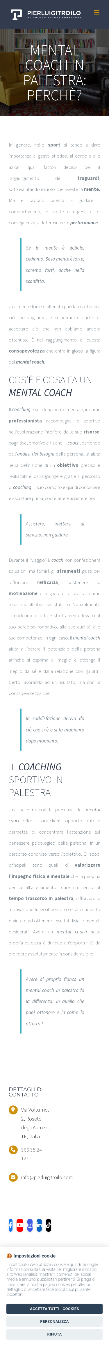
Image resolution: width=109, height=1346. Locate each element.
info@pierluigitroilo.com (35, 1177)
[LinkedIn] (39, 1225)
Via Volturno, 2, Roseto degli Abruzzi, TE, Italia (35, 1123)
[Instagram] (30, 1225)
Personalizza (54, 1321)
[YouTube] (20, 1225)
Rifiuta (54, 1334)
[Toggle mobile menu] (97, 12)
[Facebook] (10, 1225)
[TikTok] (48, 1225)
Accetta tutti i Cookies (54, 1309)
